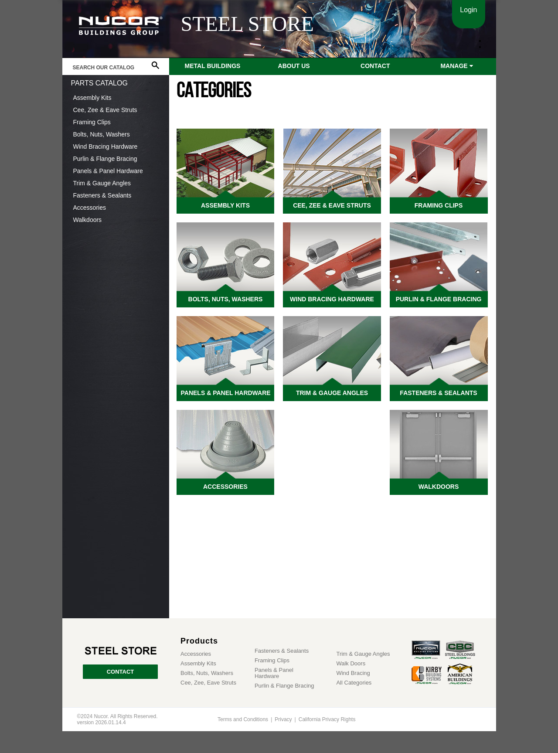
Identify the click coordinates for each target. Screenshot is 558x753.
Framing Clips (92, 122)
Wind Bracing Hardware (105, 146)
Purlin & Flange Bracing (105, 158)
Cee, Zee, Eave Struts (208, 683)
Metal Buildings (213, 65)
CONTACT (120, 671)
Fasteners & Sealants (102, 195)
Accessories (89, 207)
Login (468, 10)
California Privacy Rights (327, 719)
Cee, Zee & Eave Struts (105, 109)
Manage (456, 65)
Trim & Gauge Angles (102, 183)
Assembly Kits (92, 97)
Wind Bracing (353, 673)
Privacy (283, 719)
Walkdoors (87, 219)
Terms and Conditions (243, 719)
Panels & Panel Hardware (108, 170)
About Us (294, 65)
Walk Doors (350, 664)
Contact (375, 65)
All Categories (353, 683)
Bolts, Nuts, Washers (101, 134)
